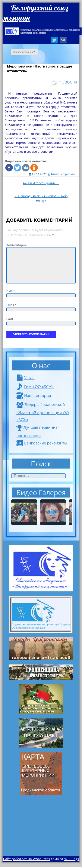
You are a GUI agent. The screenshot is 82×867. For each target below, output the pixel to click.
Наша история (33, 395)
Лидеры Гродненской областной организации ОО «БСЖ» (42, 412)
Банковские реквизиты (41, 443)
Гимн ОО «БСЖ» (35, 386)
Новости (67, 81)
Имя (10, 291)
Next (67, 511)
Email (11, 305)
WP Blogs (71, 859)
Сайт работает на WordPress (26, 859)
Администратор (63, 174)
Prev (15, 511)
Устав (25, 377)
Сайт (9, 319)
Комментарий (16, 245)
